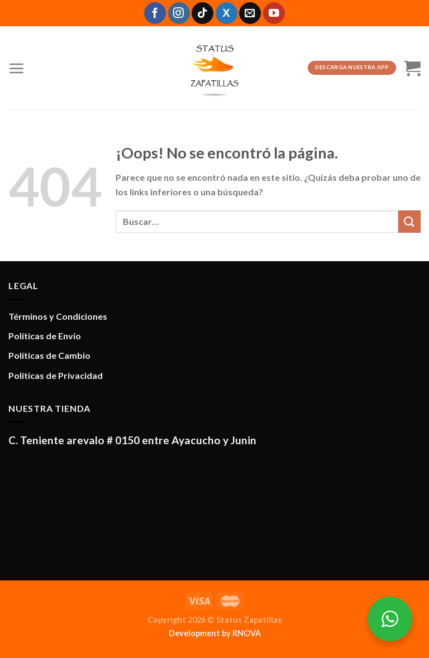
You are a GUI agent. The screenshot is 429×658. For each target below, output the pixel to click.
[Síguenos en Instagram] (179, 13)
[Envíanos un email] (250, 13)
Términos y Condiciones (57, 316)
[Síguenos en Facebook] (155, 13)
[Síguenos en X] (226, 13)
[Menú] (16, 68)
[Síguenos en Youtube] (274, 13)
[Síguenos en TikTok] (202, 13)
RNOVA (246, 633)
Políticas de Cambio (49, 355)
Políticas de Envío (44, 335)
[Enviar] (409, 221)
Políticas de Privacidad (55, 375)
